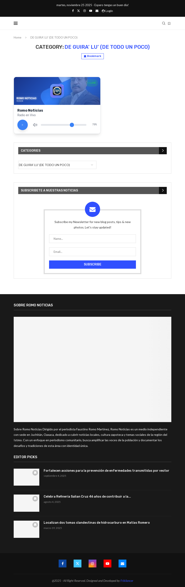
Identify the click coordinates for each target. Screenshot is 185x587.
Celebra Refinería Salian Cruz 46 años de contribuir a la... (87, 496)
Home (17, 37)
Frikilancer (127, 580)
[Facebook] (73, 10)
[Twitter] (78, 10)
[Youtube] (90, 10)
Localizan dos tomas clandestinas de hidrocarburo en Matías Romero (97, 523)
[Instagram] (84, 10)
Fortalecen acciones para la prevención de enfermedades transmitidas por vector (106, 471)
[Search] (164, 23)
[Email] (97, 10)
